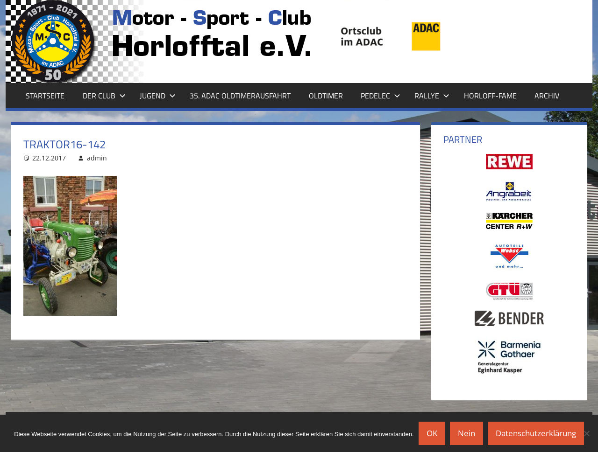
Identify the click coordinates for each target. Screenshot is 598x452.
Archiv (546, 95)
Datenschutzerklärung (536, 433)
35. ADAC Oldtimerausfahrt (240, 95)
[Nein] (586, 433)
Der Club (104, 95)
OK (432, 433)
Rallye (431, 95)
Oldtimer (326, 95)
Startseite (45, 95)
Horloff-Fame (490, 95)
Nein (466, 433)
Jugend (158, 95)
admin (97, 157)
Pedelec (380, 95)
